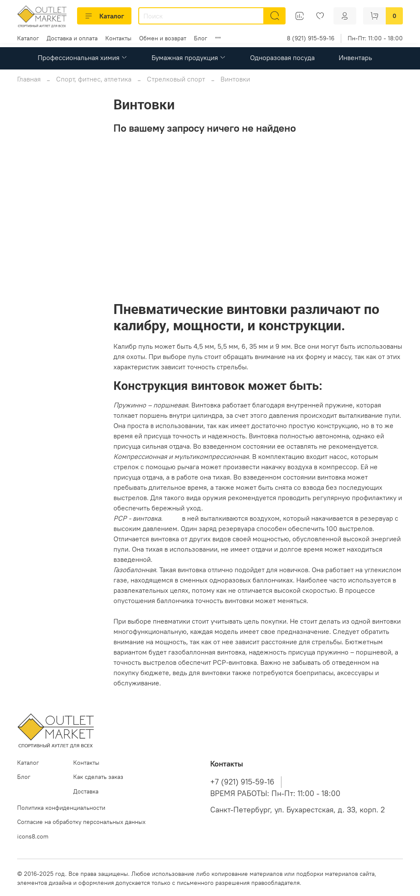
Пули (172, 518)
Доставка (85, 791)
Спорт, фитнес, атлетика (93, 79)
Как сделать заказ (98, 777)
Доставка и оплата (72, 38)
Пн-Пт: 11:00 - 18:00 (375, 38)
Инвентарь (355, 57)
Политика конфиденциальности (61, 808)
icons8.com (32, 836)
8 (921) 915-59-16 (310, 38)
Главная (29, 79)
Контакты (118, 38)
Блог (200, 38)
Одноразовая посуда (282, 57)
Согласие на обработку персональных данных (81, 822)
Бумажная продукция (189, 57)
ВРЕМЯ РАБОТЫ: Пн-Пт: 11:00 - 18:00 (275, 793)
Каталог (104, 16)
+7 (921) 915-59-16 (242, 782)
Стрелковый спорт (176, 79)
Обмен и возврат (162, 38)
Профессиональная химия (83, 57)
